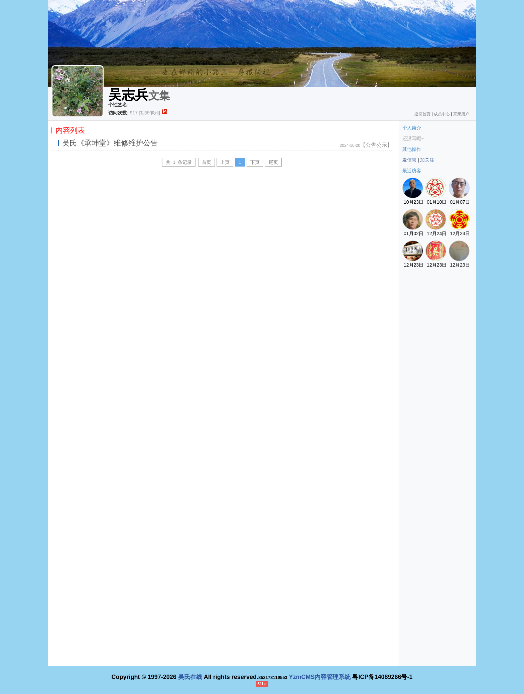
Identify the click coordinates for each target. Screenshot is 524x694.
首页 (206, 162)
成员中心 (442, 114)
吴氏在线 (190, 677)
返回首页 (422, 114)
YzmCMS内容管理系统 (320, 677)
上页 (225, 162)
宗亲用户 (461, 114)
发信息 (409, 160)
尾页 (273, 162)
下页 (255, 162)
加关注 (427, 160)
